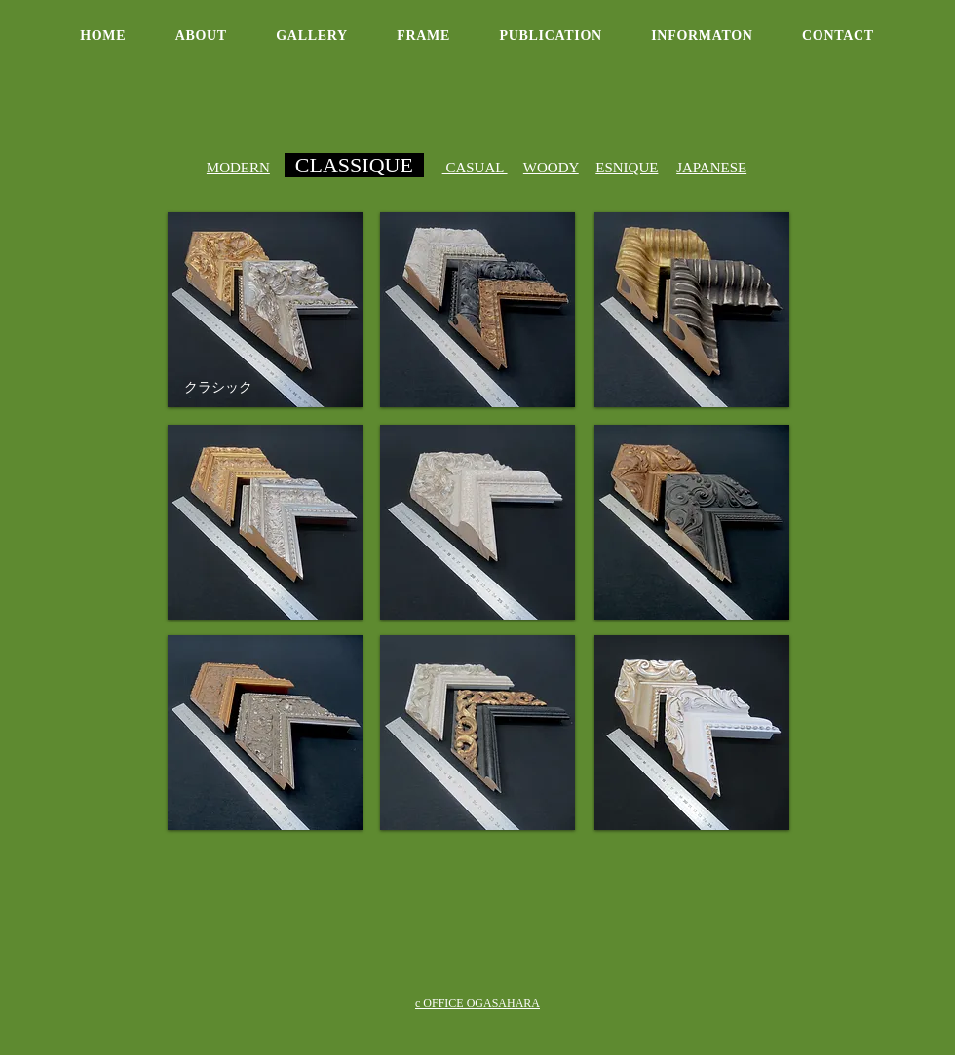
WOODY (551, 167)
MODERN (238, 167)
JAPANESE (711, 167)
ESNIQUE (626, 167)
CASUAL (475, 167)
